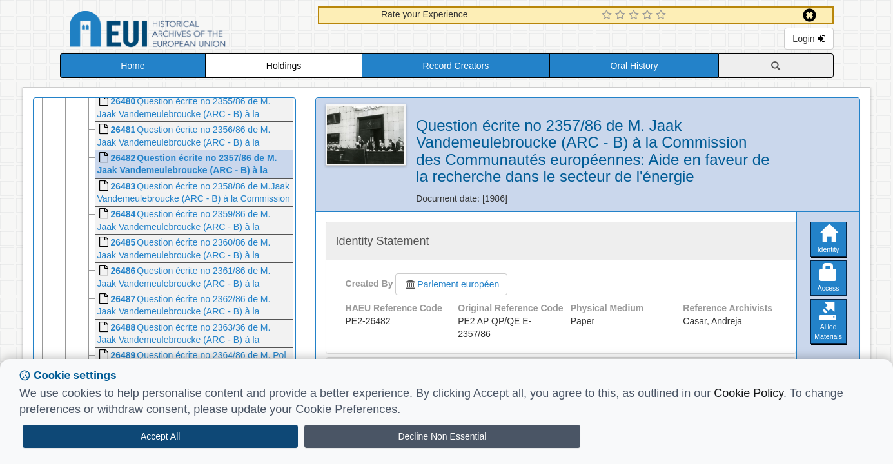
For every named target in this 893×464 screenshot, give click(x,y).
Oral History (634, 66)
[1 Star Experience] (608, 15)
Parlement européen (451, 284)
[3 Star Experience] (635, 15)
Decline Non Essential (442, 436)
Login (808, 39)
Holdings (283, 66)
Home (132, 66)
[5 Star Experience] (662, 15)
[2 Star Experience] (622, 15)
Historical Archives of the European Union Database (184, 31)
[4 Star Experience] (649, 15)
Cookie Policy (748, 393)
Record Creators (456, 66)
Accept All (160, 436)
